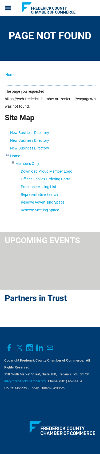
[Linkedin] (39, 348)
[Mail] (49, 348)
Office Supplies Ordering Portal (46, 179)
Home (10, 74)
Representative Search (39, 194)
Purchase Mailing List (38, 187)
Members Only (27, 163)
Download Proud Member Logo (46, 171)
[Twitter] (19, 348)
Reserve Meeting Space (40, 210)
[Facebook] (9, 348)
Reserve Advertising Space (42, 202)
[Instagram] (29, 348)
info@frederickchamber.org (25, 381)
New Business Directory (29, 133)
